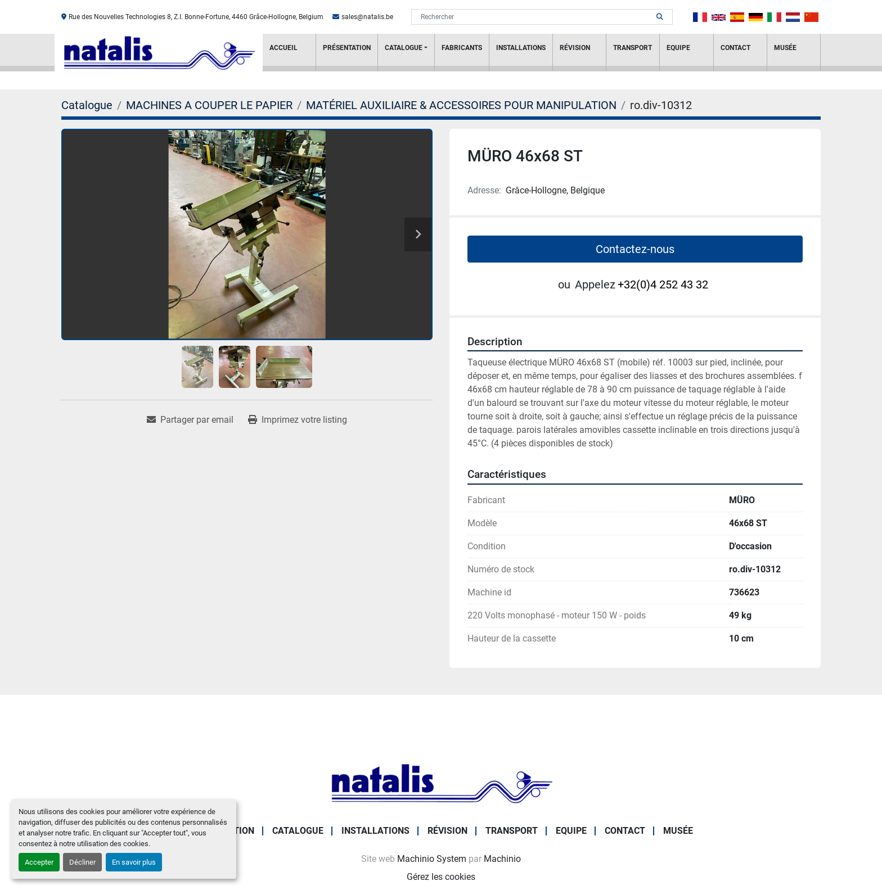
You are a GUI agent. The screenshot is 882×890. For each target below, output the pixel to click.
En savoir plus (134, 862)
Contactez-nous (635, 249)
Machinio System (431, 858)
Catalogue (403, 48)
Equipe (678, 48)
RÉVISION (575, 48)
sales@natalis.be (367, 17)
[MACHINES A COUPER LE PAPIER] (209, 105)
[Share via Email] (190, 420)
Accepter (39, 862)
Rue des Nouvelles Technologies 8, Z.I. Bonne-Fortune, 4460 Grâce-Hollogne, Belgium (196, 17)
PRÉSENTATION (347, 48)
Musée (785, 48)
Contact (735, 48)
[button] (406, 52)
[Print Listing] (297, 420)
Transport (632, 48)
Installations (521, 48)
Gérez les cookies (441, 876)
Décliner (82, 862)
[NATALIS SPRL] (441, 782)
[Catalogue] (86, 105)
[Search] (534, 17)
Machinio (502, 858)
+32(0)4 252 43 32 (663, 284)
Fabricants (462, 48)
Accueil (283, 48)
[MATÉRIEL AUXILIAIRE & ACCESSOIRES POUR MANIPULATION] (461, 105)
